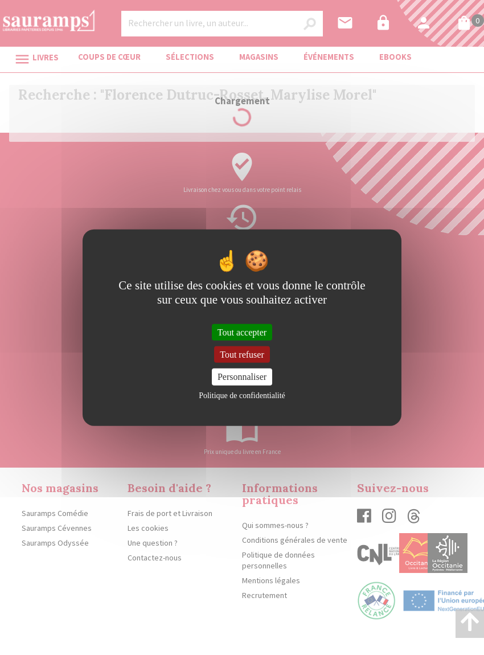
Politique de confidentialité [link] (242, 395)
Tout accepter (242, 332)
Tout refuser (242, 354)
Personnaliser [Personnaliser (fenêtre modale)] (242, 377)
